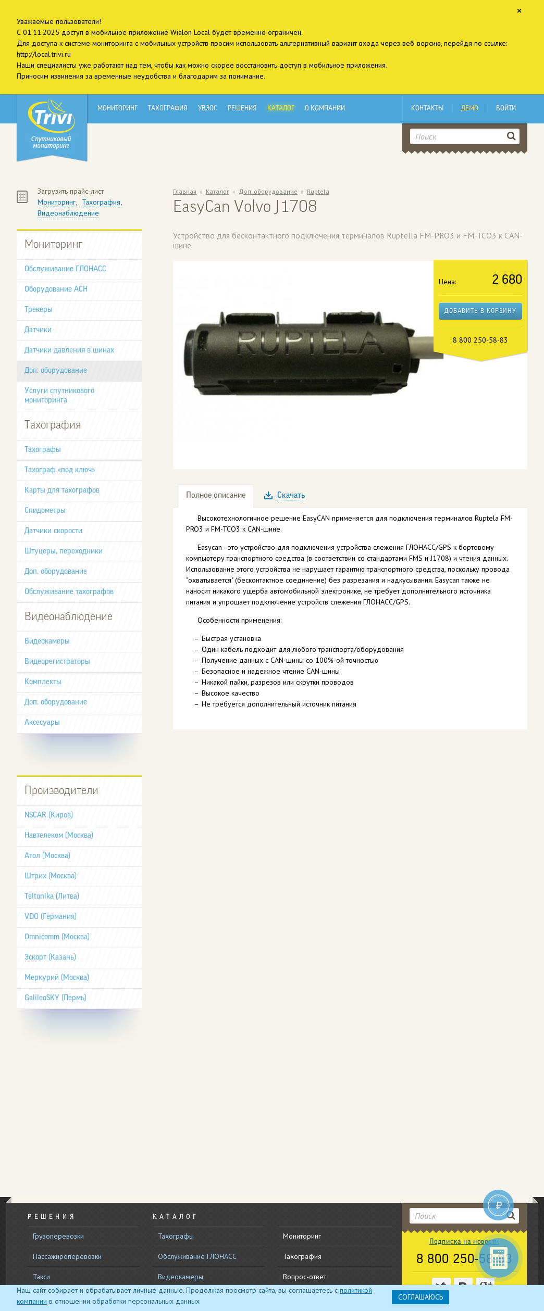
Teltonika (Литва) (51, 897)
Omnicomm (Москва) (57, 937)
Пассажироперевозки (67, 1256)
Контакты (427, 108)
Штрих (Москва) (50, 876)
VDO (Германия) (50, 917)
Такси (41, 1276)
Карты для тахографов (62, 491)
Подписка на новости (464, 1242)
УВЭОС (207, 108)
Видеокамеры (47, 642)
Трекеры (38, 310)
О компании (325, 108)
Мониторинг (117, 108)
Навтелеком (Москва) (58, 836)
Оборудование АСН (56, 290)
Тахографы (42, 450)
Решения (242, 108)
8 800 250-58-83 (464, 1260)
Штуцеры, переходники (63, 552)
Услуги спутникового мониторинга (59, 396)
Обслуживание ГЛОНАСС (65, 269)
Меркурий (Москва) (56, 978)
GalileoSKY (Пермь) (55, 998)
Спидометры (45, 511)
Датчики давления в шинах (69, 351)
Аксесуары (42, 723)
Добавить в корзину (480, 311)
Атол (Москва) (47, 856)
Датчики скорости (53, 531)
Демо (469, 108)
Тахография (168, 108)
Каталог (280, 108)
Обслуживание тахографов (69, 592)
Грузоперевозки (58, 1236)
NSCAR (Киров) (48, 816)
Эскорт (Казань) (50, 958)
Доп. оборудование (55, 371)
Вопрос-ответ (304, 1276)
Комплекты (42, 682)
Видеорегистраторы (57, 662)
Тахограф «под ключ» (59, 470)
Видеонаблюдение (68, 213)
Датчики (38, 330)
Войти (506, 108)
